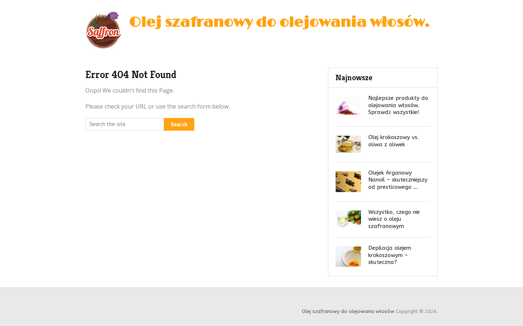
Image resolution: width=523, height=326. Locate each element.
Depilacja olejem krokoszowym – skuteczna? (389, 255)
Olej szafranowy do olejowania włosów (277, 22)
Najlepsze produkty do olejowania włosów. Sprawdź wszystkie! (398, 105)
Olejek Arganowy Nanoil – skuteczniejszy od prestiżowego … (397, 180)
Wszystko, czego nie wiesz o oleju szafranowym (394, 219)
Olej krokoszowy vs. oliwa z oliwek (393, 141)
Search (179, 124)
